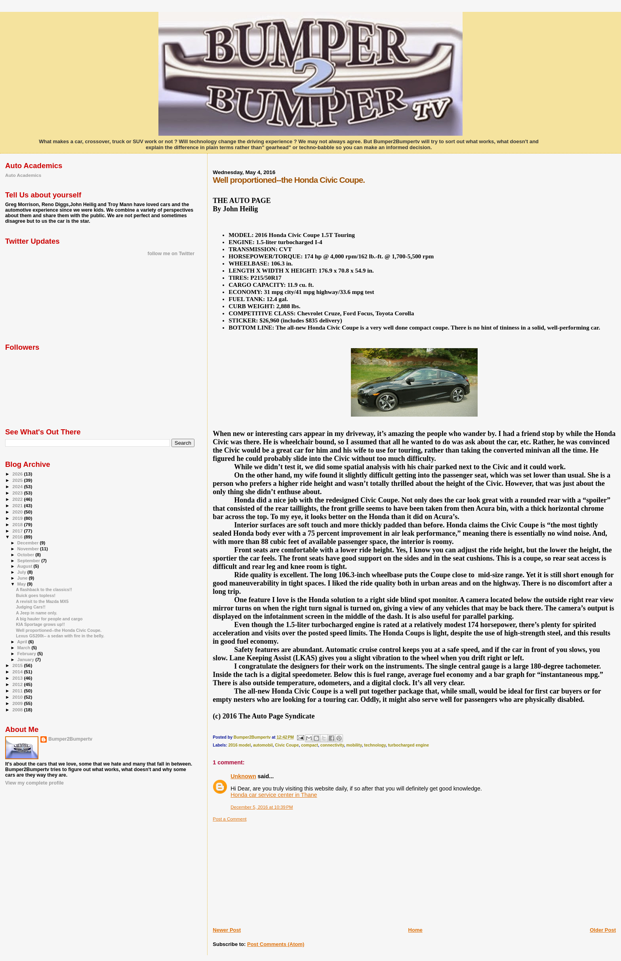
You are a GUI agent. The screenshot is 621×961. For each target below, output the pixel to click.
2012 (18, 684)
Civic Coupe (287, 745)
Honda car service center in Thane (273, 795)
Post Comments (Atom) (275, 944)
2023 (18, 492)
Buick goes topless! (35, 595)
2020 (18, 511)
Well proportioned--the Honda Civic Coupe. (58, 630)
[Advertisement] (272, 871)
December (28, 542)
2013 (18, 677)
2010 (18, 696)
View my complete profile (34, 783)
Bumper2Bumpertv (70, 739)
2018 (18, 524)
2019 (18, 518)
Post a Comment (229, 819)
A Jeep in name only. (36, 612)
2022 (18, 499)
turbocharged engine (408, 745)
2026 (18, 473)
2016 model (240, 745)
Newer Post (227, 930)
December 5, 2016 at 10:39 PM (261, 807)
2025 (18, 480)
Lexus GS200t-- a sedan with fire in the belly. (60, 635)
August (25, 566)
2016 (18, 536)
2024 (18, 486)
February (27, 653)
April (22, 641)
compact (309, 745)
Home (415, 930)
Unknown (243, 776)
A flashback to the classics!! (44, 589)
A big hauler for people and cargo (49, 618)
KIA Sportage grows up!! (40, 624)
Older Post (603, 930)
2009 (18, 703)
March (24, 647)
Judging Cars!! (31, 607)
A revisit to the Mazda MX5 (42, 601)
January (26, 659)
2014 (18, 671)
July (22, 572)
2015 (18, 665)
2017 (18, 530)
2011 (18, 690)
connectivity (332, 745)
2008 (18, 709)
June (23, 578)
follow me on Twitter (171, 253)
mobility (354, 745)
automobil (263, 745)
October (26, 554)
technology (375, 745)
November (28, 548)
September (29, 560)
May (22, 584)
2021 (18, 505)
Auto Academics (23, 175)
